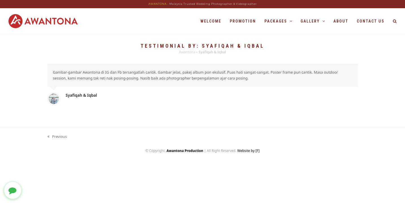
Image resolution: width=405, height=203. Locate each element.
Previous (57, 137)
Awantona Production (185, 150)
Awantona (187, 52)
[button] (395, 21)
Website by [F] (248, 150)
